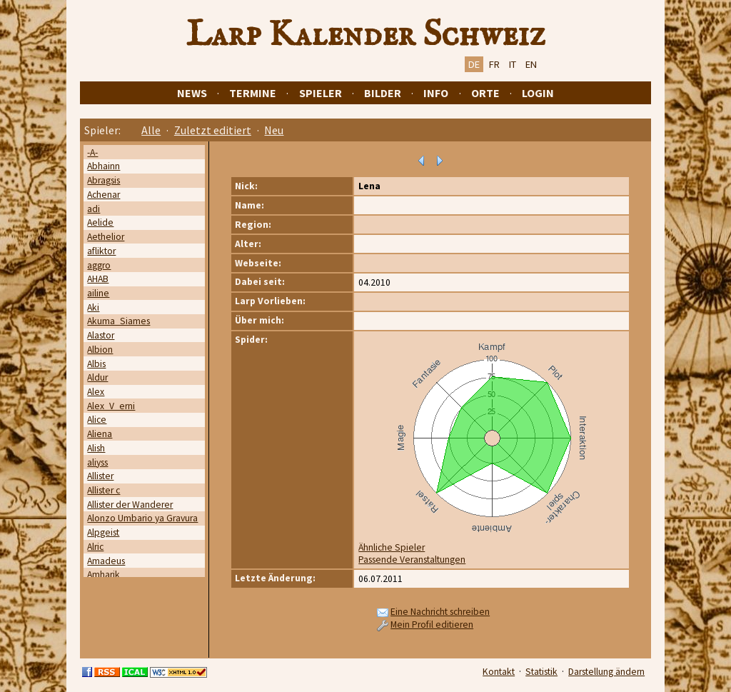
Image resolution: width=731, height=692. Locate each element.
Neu (273, 130)
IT (512, 64)
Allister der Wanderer (130, 504)
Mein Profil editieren (431, 624)
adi (93, 209)
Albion (100, 350)
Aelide (100, 222)
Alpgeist (103, 532)
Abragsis (103, 180)
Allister (100, 476)
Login (538, 93)
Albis (96, 364)
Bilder (382, 93)
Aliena (99, 434)
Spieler (320, 93)
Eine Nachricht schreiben (440, 612)
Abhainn (103, 166)
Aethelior (105, 237)
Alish (96, 448)
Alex (95, 392)
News (192, 93)
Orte (485, 93)
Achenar (103, 195)
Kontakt (499, 672)
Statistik (541, 672)
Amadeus (106, 561)
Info (435, 93)
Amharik (103, 574)
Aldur (97, 377)
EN (531, 64)
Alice (96, 419)
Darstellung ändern (606, 672)
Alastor (100, 335)
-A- (92, 152)
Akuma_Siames (118, 321)
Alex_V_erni (111, 406)
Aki (93, 307)
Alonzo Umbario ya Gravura (142, 518)
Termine (252, 93)
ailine (98, 293)
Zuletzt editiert (212, 130)
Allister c (103, 490)
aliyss (97, 462)
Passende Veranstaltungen (411, 559)
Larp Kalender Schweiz (365, 35)
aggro (99, 265)
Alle (151, 130)
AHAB (98, 279)
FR (494, 64)
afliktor (101, 251)
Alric (95, 547)
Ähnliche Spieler (391, 547)
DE (474, 64)
